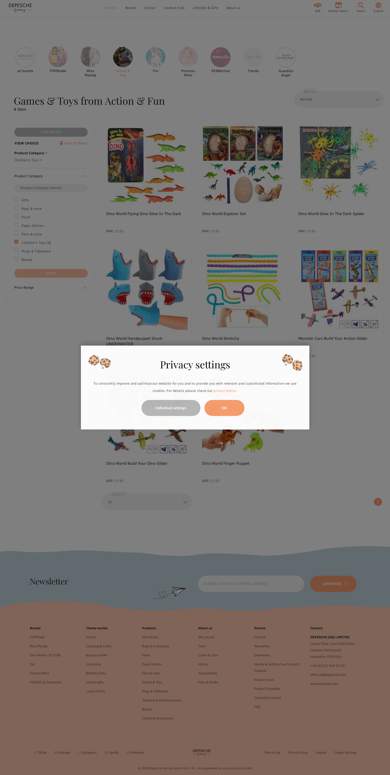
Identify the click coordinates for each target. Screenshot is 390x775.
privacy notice (224, 391)
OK (224, 408)
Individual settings (171, 408)
